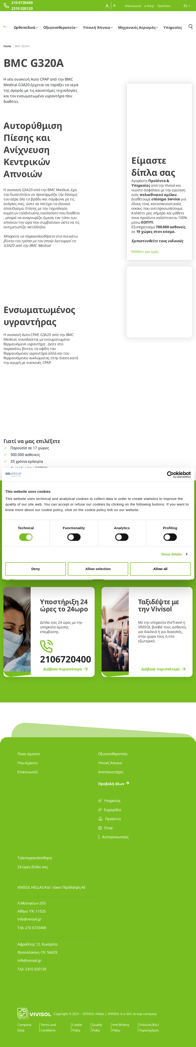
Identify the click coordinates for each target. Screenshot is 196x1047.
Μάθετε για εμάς (145, 282)
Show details (171, 554)
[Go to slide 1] (150, 328)
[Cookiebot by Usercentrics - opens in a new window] (170, 474)
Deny (35, 569)
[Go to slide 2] (159, 328)
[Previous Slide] (134, 315)
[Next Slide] (185, 315)
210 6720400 (35, 927)
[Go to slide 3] (168, 328)
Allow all (160, 569)
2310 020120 (35, 969)
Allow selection (98, 569)
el (187, 5)
